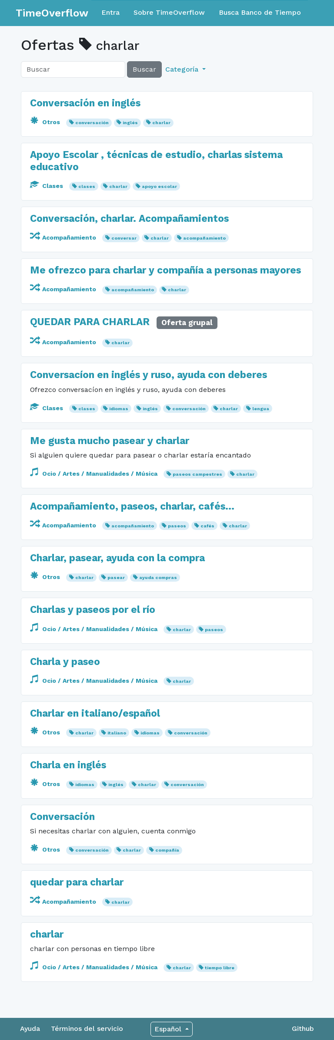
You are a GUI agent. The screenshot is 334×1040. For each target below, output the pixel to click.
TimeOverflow (52, 13)
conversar (124, 238)
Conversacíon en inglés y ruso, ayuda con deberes (148, 375)
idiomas (118, 408)
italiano (116, 733)
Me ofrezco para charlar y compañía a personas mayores (165, 270)
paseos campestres (197, 474)
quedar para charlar (77, 882)
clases (86, 186)
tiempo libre (219, 968)
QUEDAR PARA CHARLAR (90, 322)
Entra (110, 12)
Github (303, 1028)
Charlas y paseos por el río (92, 609)
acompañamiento (204, 238)
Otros (46, 121)
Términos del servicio (87, 1028)
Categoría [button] (182, 69)
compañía (167, 850)
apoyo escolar (159, 186)
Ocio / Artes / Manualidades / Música (94, 473)
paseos (177, 526)
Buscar (144, 69)
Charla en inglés (68, 765)
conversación (92, 122)
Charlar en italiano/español (95, 713)
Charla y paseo (65, 662)
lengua (260, 408)
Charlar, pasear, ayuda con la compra (117, 558)
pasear (116, 577)
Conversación (62, 817)
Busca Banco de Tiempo (260, 12)
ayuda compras (158, 577)
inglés (130, 122)
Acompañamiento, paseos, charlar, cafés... (132, 506)
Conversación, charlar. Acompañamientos (129, 218)
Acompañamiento (64, 237)
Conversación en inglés (85, 103)
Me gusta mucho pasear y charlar (109, 441)
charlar (161, 122)
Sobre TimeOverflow (169, 12)
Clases (47, 185)
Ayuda (30, 1028)
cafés (207, 526)
